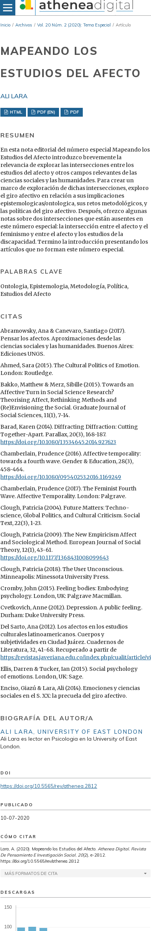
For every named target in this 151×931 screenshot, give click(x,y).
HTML (15, 112)
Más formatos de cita (31, 873)
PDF (74, 112)
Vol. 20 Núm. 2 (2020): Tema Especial (74, 25)
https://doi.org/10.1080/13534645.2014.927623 (58, 442)
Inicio (5, 25)
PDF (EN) (45, 112)
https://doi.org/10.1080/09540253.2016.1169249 (60, 477)
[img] (75, 7)
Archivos (23, 25)
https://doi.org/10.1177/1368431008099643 (54, 557)
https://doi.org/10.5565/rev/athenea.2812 (48, 786)
